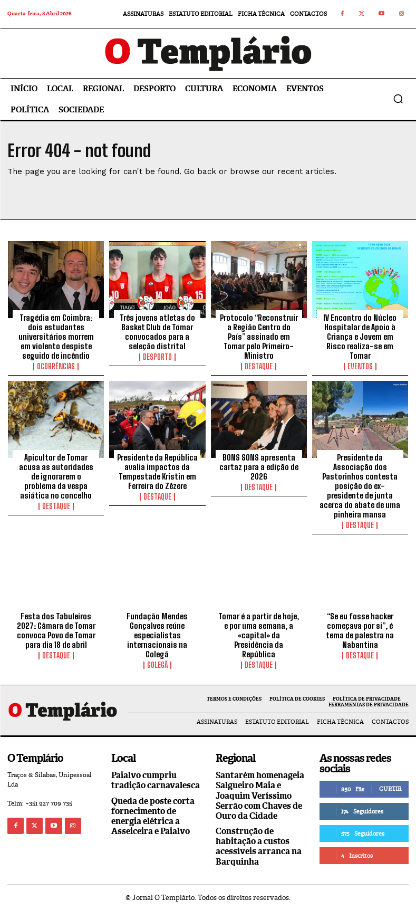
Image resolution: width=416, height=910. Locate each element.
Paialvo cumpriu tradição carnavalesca (155, 780)
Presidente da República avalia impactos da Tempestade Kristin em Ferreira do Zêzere (157, 472)
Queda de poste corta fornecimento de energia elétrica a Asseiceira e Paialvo (153, 816)
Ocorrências (56, 366)
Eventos (360, 366)
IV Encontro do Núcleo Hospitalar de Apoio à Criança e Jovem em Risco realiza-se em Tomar (359, 336)
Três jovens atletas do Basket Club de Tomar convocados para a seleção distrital (157, 332)
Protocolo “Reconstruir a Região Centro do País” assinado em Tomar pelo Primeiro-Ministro (259, 336)
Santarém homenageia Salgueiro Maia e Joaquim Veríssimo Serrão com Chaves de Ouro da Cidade (260, 795)
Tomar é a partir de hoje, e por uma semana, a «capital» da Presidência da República (258, 635)
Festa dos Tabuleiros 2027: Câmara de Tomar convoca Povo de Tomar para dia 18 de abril (56, 630)
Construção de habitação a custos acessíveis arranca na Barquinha (259, 846)
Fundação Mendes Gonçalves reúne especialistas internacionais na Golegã (157, 635)
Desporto (157, 357)
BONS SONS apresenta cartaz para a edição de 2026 (258, 467)
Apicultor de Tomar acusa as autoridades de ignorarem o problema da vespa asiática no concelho (56, 476)
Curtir (390, 788)
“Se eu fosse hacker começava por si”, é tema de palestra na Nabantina (360, 630)
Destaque (259, 366)
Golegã (157, 665)
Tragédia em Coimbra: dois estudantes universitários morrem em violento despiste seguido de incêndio (56, 336)
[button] (398, 98)
